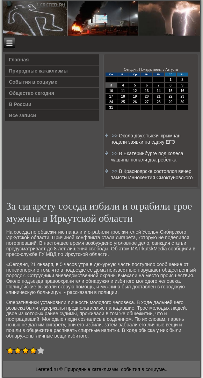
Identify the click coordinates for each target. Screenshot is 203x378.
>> (115, 135)
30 (182, 102)
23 (182, 96)
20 (147, 96)
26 (135, 102)
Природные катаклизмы (38, 71)
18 (123, 96)
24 (111, 102)
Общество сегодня (31, 93)
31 (111, 107)
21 (159, 96)
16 (182, 91)
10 (111, 91)
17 (111, 96)
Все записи (22, 115)
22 (171, 96)
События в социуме (33, 82)
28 (159, 102)
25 (123, 102)
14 (159, 91)
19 (135, 96)
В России (20, 104)
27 (147, 102)
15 (171, 91)
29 (171, 102)
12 (135, 91)
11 (123, 91)
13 (147, 91)
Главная (19, 59)
